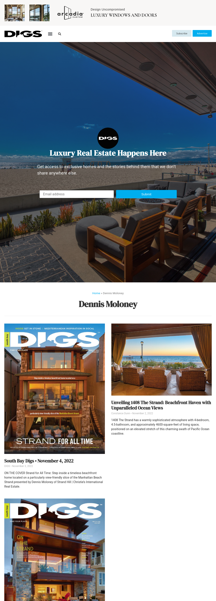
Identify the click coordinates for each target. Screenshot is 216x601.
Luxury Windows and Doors (124, 15)
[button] (50, 34)
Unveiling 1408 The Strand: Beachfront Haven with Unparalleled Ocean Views (161, 405)
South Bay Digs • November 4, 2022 (39, 461)
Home (96, 293)
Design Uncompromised (108, 9)
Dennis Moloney (108, 304)
